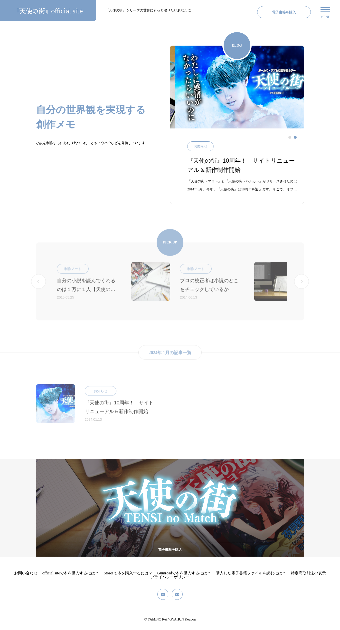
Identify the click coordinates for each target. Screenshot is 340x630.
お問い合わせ (26, 576)
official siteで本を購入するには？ (70, 576)
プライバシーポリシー (170, 580)
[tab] (289, 140)
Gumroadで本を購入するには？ (184, 576)
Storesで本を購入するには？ (128, 576)
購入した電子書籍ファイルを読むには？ (251, 576)
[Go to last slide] (38, 290)
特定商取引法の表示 (308, 576)
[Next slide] (301, 290)
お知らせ (207, 149)
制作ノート (135, 277)
